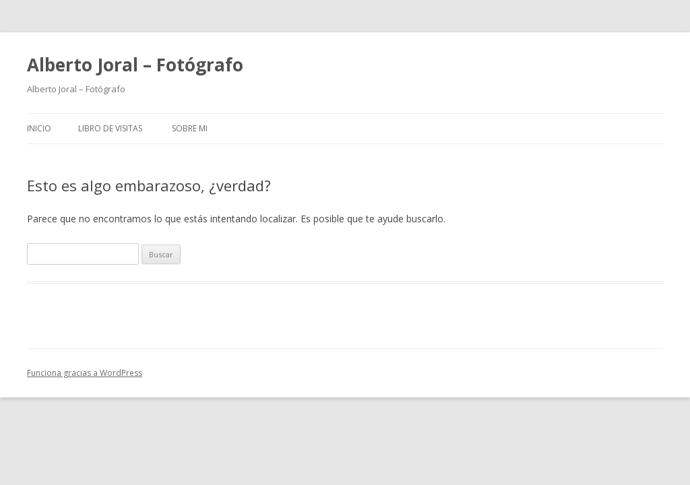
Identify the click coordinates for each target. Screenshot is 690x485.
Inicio (39, 128)
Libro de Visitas (110, 128)
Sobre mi (190, 128)
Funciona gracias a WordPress (84, 373)
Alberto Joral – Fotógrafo (135, 65)
